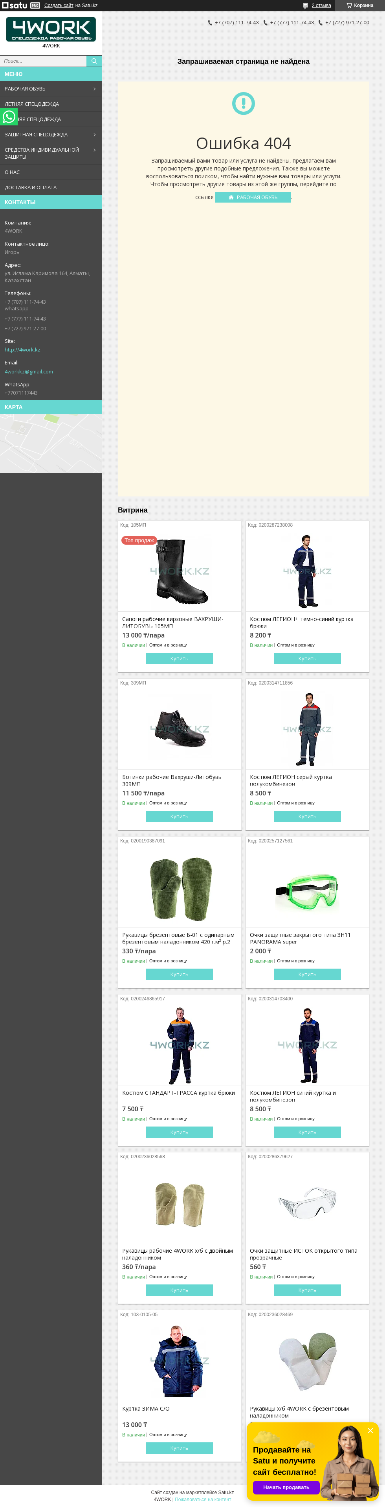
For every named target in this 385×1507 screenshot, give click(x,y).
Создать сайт (58, 5)
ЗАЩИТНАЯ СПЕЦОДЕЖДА (36, 134)
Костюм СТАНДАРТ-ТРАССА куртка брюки (178, 1092)
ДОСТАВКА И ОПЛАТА (31, 187)
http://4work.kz (22, 349)
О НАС (12, 172)
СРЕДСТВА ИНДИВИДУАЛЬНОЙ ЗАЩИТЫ (42, 153)
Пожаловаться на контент (203, 1499)
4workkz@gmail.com (29, 371)
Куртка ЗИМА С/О (146, 1408)
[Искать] (94, 61)
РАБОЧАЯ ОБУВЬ (25, 88)
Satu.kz (226, 1492)
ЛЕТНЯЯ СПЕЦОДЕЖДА (32, 103)
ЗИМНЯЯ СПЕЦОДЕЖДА (33, 119)
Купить (179, 658)
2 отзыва (321, 5)
